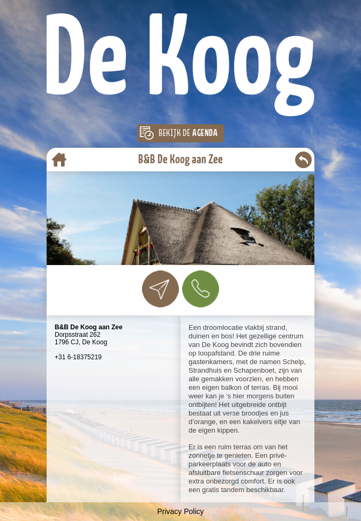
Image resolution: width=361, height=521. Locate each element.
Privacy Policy (180, 511)
